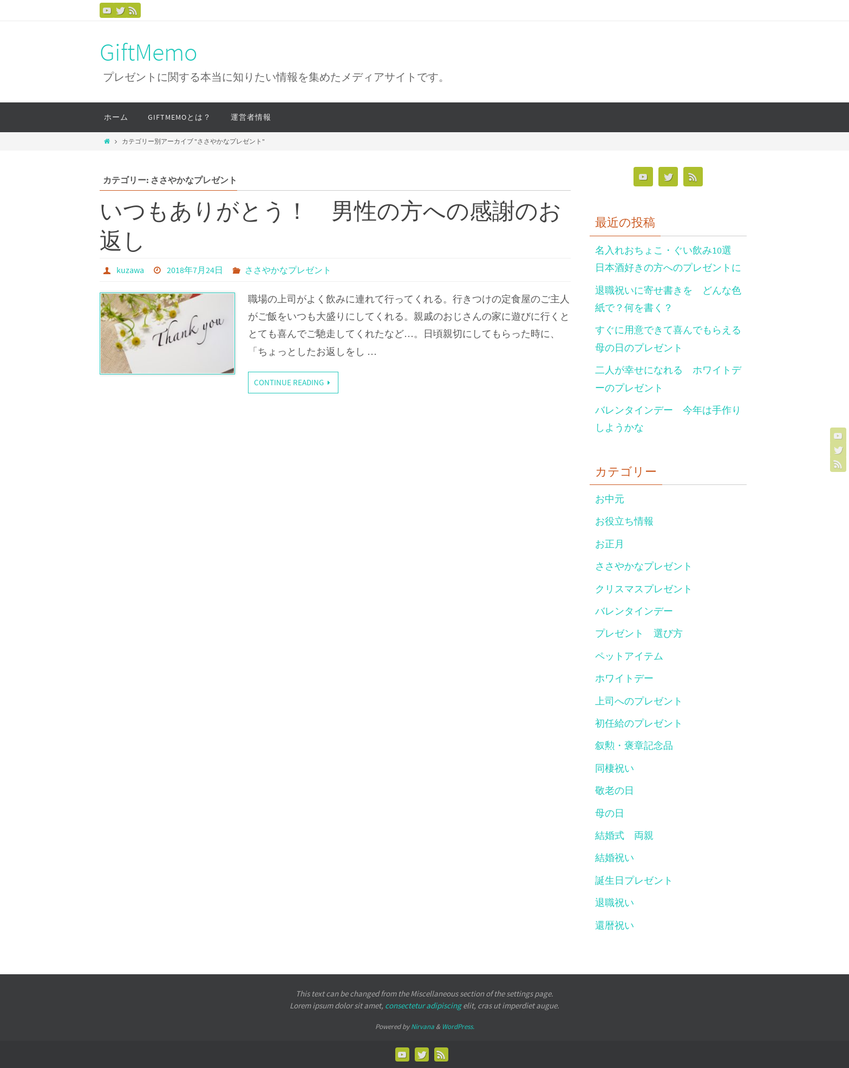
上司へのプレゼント (639, 701)
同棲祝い (614, 768)
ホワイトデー (624, 678)
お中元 (609, 499)
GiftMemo (149, 52)
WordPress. (458, 1026)
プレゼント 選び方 (639, 633)
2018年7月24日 (195, 269)
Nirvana (422, 1026)
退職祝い (614, 902)
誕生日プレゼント (634, 880)
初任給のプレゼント (639, 723)
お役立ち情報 (624, 521)
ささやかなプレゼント (288, 269)
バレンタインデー (634, 611)
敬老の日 (614, 790)
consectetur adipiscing (423, 1005)
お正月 (609, 544)
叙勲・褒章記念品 (634, 745)
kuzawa (130, 269)
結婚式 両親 (624, 835)
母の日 (609, 813)
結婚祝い (614, 857)
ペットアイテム (629, 656)
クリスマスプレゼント (644, 588)
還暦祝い (614, 925)
